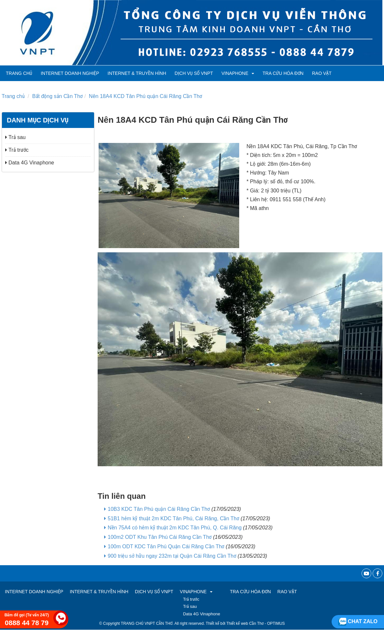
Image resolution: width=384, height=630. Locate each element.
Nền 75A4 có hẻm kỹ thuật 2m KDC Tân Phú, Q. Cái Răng (174, 527)
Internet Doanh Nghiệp (70, 73)
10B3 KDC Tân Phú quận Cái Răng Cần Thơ (159, 509)
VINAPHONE (238, 73)
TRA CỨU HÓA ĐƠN (283, 73)
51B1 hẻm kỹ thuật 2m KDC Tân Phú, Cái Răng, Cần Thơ (173, 518)
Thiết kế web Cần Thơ (245, 623)
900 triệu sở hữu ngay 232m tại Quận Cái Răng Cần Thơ (172, 556)
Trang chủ (19, 73)
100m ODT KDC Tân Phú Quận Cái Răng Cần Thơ (166, 546)
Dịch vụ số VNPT (194, 73)
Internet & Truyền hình (137, 73)
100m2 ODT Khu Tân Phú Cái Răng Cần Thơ (160, 537)
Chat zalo (357, 621)
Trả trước (17, 150)
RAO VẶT (322, 73)
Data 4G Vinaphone (29, 162)
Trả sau (15, 137)
